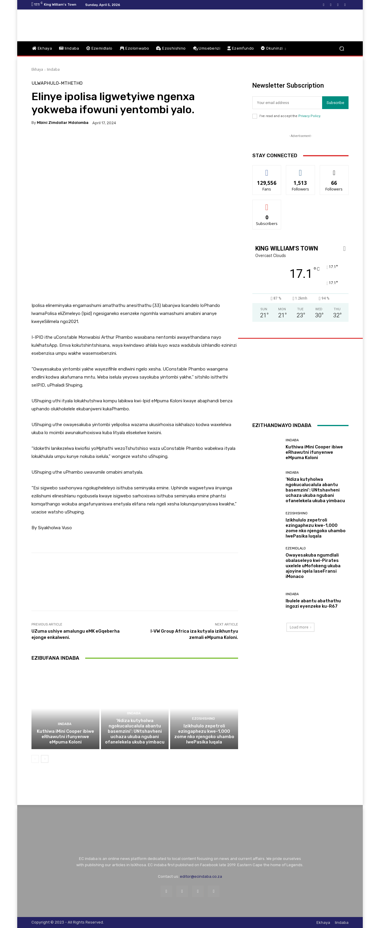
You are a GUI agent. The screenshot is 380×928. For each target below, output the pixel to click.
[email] (287, 102)
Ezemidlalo (296, 548)
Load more (300, 627)
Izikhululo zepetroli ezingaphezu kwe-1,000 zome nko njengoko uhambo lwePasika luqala (204, 734)
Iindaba (53, 69)
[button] (342, 49)
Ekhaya (37, 69)
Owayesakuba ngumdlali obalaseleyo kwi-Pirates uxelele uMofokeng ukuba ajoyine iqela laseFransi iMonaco (313, 565)
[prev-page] (35, 759)
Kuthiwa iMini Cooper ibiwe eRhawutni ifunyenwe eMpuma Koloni (65, 737)
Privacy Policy (309, 116)
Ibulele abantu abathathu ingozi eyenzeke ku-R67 (313, 603)
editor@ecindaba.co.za (201, 876)
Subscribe (335, 102)
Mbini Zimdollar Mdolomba (62, 123)
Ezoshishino (203, 718)
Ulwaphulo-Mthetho (57, 83)
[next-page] (44, 759)
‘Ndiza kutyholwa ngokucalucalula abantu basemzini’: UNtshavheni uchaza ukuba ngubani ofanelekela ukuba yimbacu (134, 731)
